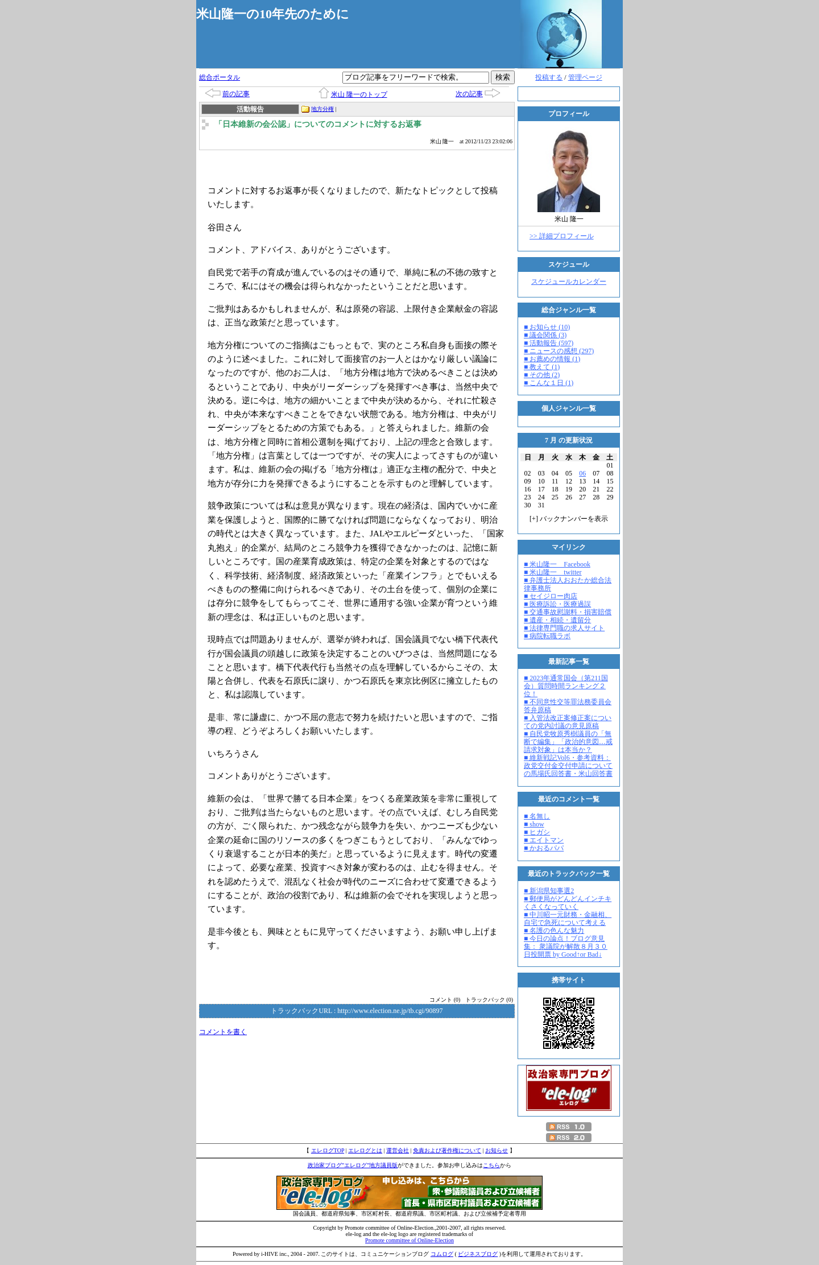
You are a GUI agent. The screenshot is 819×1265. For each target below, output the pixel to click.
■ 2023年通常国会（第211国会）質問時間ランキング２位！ (566, 686)
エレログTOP (327, 1150)
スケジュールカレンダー (568, 282)
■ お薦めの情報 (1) (552, 359)
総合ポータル (219, 77)
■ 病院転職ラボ (547, 636)
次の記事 (469, 94)
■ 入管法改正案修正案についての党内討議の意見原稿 (567, 722)
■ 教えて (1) (542, 367)
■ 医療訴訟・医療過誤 (557, 604)
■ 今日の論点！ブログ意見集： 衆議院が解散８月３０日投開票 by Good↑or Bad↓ (565, 946)
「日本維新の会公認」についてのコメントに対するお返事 (317, 124)
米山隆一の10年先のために (272, 14)
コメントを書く (223, 1032)
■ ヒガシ (537, 832)
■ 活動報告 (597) (548, 343)
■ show (534, 824)
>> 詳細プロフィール (562, 236)
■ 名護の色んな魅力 (554, 931)
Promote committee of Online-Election (409, 1240)
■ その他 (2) (542, 375)
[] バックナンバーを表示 (569, 519)
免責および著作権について (447, 1150)
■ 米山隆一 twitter (553, 572)
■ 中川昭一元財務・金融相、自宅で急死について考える (567, 919)
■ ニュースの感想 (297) (559, 351)
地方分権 (322, 109)
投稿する (548, 77)
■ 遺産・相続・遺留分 (557, 620)
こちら (491, 1165)
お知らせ (496, 1150)
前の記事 (236, 94)
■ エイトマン (544, 840)
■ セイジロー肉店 (550, 596)
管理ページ (585, 77)
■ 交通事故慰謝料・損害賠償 (567, 612)
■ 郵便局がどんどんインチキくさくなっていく (567, 903)
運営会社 (397, 1150)
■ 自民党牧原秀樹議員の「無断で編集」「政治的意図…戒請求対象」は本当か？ (568, 742)
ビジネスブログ (478, 1254)
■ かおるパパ (544, 848)
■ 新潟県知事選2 (549, 891)
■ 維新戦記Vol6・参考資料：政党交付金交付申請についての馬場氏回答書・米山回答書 (568, 766)
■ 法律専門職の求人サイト (564, 628)
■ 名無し (537, 816)
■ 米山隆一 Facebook (557, 564)
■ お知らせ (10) (547, 327)
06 (582, 473)
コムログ (442, 1254)
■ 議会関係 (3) (545, 335)
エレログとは (365, 1150)
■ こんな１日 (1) (548, 383)
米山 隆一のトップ (359, 94)
